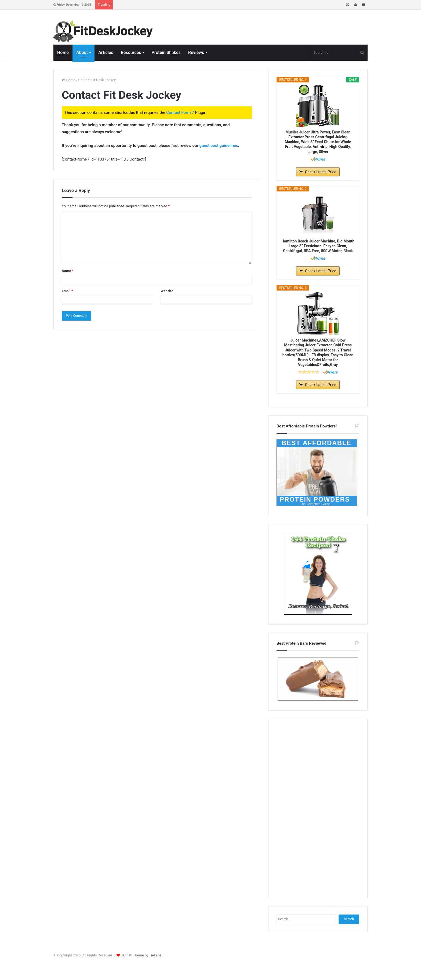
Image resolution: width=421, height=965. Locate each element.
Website (167, 291)
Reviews (196, 52)
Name (68, 271)
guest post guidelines (218, 145)
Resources (131, 52)
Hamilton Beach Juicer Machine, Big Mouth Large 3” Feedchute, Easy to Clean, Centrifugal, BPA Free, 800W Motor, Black (317, 246)
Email (67, 291)
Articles (105, 52)
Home (63, 52)
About (82, 52)
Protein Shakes (165, 52)
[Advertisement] (317, 807)
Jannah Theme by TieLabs (141, 955)
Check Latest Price (320, 172)
